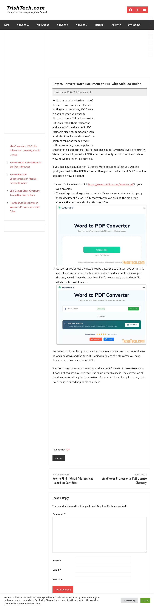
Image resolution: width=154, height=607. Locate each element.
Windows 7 (81, 24)
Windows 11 (23, 24)
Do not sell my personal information (22, 603)
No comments (85, 91)
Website (57, 579)
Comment (58, 514)
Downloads (134, 24)
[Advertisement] (99, 55)
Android (116, 24)
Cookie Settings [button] (129, 600)
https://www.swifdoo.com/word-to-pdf (111, 184)
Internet (100, 24)
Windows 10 (43, 24)
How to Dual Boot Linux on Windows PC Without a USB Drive (24, 207)
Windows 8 (62, 24)
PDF (68, 449)
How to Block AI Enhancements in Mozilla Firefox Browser (23, 178)
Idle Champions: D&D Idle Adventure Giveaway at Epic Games (25, 150)
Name (56, 560)
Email (56, 569)
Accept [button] (145, 600)
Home (6, 24)
